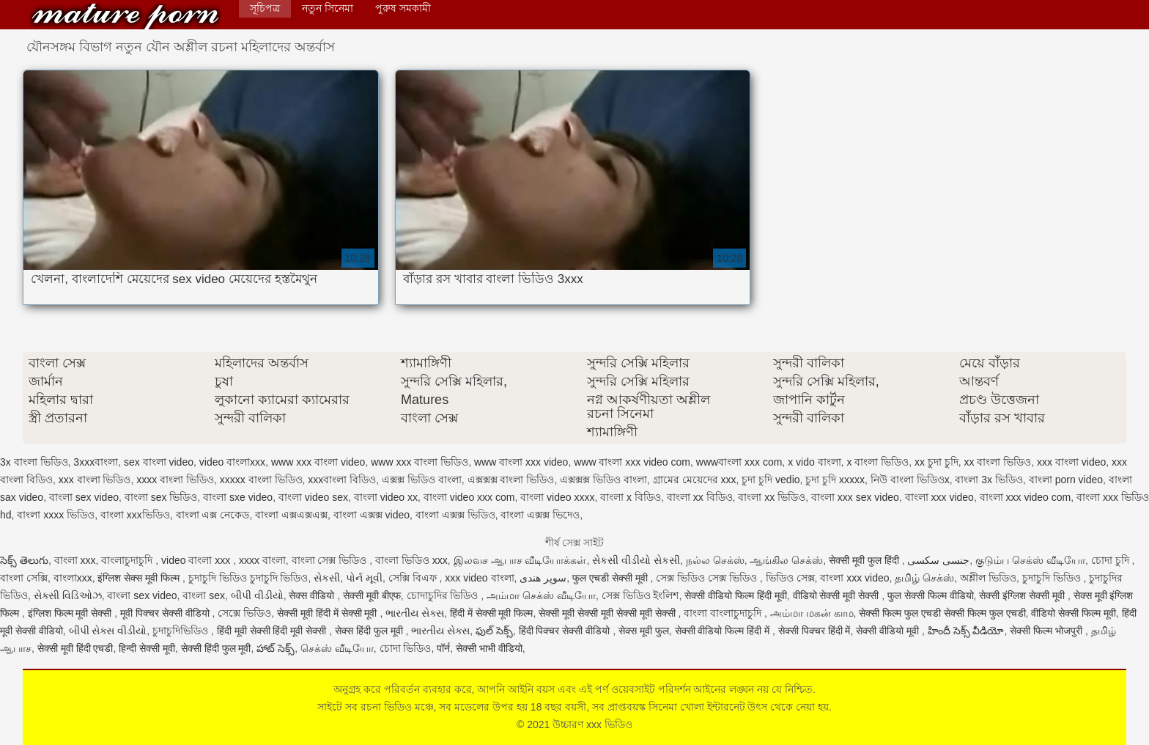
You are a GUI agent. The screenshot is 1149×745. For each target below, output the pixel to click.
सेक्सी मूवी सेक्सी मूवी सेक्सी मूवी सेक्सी (608, 613)
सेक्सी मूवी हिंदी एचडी (75, 648)
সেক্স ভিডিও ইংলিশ (640, 595)
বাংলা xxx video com (1025, 497)
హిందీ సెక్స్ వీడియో (966, 630)
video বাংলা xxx (197, 560)
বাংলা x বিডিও (630, 497)
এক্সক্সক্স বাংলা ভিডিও (511, 479)
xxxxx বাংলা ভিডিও (261, 479)
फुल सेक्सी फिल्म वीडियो (930, 595)
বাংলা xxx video (939, 497)
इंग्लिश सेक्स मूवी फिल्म (139, 578)
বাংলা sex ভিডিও (161, 497)
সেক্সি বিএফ (414, 578)
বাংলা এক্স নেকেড (213, 515)
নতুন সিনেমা (327, 8)
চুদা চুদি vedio (770, 479)
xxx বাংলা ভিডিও (95, 479)
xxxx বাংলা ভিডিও (175, 479)
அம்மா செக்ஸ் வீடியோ (541, 595)
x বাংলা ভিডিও (877, 462)
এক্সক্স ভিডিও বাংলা (422, 479)
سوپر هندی (543, 578)
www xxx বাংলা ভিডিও (419, 462)
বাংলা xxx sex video (855, 497)
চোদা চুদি (1111, 560)
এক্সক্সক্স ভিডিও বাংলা (603, 479)
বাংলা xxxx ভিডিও (56, 515)
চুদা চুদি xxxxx (835, 479)
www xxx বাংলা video (318, 462)
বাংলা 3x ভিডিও (989, 479)
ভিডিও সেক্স (790, 578)
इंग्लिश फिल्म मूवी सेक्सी (71, 613)
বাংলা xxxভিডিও (135, 515)
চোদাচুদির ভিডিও (444, 595)
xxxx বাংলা (262, 560)
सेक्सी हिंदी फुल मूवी (216, 648)
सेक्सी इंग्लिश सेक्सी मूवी (1023, 595)
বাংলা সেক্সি (24, 578)
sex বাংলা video (158, 462)
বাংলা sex (203, 595)
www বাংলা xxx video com (632, 462)
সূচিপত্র (265, 8)
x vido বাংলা (814, 462)
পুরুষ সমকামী (403, 8)
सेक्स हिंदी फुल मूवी (370, 630)
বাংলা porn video (1066, 479)
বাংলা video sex (313, 497)
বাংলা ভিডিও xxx (411, 560)
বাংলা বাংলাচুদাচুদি (724, 613)
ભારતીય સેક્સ (414, 613)
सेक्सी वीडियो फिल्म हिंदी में (723, 630)
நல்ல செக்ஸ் (715, 560)
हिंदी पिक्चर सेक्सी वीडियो (566, 630)
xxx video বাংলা (479, 578)
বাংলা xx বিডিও (700, 497)
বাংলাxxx (72, 578)
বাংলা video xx (386, 497)
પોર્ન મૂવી (364, 578)
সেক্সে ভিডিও (244, 613)
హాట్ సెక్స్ (275, 648)
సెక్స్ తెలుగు (24, 560)
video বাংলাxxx (232, 462)
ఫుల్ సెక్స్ (494, 630)
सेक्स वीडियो (313, 595)
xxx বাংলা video (1071, 462)
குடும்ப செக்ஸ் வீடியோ (1030, 560)
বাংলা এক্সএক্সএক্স (291, 515)
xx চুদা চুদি (936, 462)
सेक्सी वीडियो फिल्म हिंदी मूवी (735, 595)
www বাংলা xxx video (521, 462)
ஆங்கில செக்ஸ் (786, 560)
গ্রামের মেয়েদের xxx (694, 479)
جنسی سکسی (938, 560)
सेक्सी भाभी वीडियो (489, 648)
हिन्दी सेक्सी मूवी (147, 648)
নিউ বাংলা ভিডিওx (910, 479)
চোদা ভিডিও (406, 648)
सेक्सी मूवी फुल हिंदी (865, 560)
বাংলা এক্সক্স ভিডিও (455, 515)
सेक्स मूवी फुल (643, 630)
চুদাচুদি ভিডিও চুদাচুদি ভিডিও (248, 578)
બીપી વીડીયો (257, 595)
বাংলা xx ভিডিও (771, 497)
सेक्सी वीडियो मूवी (889, 630)
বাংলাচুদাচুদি (128, 560)
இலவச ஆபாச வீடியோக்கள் (520, 560)
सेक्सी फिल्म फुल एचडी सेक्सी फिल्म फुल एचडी (942, 613)
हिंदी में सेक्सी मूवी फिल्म (491, 613)
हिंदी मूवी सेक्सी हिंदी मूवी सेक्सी (273, 630)
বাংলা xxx (75, 560)
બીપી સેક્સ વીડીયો (108, 630)
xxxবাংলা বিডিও (342, 479)
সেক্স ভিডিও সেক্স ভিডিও (708, 578)
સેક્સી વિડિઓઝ (68, 595)
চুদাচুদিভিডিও (181, 630)
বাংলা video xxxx (557, 497)
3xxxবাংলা (95, 462)
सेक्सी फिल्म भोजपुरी (1047, 630)
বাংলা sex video (84, 497)
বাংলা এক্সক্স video (371, 515)
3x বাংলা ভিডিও (34, 462)
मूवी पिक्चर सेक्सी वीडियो (166, 613)
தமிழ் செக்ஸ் (924, 578)
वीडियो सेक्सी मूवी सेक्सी (837, 595)
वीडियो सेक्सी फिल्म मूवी (1073, 613)
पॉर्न (443, 648)
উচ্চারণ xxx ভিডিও (125, 16)
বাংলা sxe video (238, 497)
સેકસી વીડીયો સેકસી (636, 560)
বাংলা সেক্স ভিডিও (331, 560)
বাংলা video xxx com (469, 497)
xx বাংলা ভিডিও (998, 462)
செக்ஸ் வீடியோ (337, 648)
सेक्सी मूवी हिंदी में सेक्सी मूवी (328, 613)
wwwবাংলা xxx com (739, 462)
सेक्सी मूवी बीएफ (372, 595)
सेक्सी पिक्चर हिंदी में (814, 630)
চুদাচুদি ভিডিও (1053, 578)
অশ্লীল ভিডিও (988, 578)
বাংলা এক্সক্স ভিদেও (540, 515)
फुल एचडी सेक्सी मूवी (611, 578)
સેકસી (327, 578)
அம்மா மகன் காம (812, 613)
